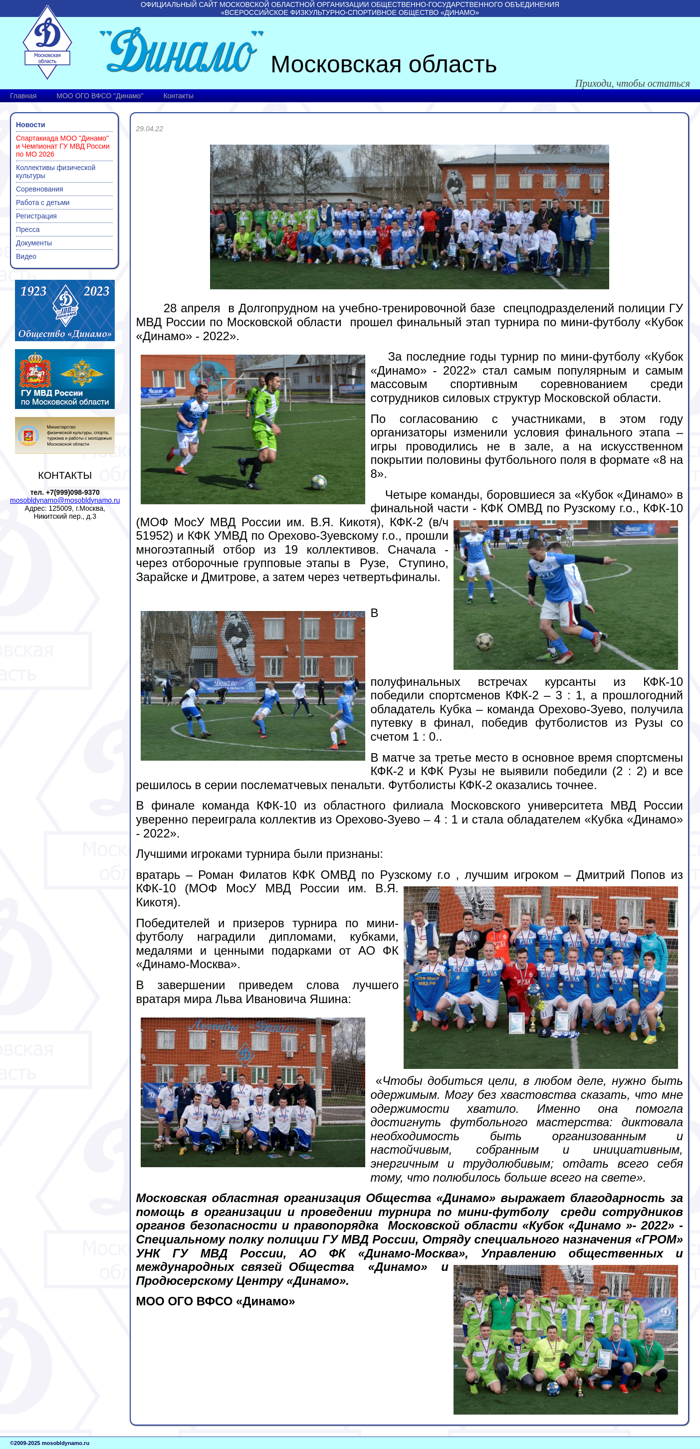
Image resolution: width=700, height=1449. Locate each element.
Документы (34, 243)
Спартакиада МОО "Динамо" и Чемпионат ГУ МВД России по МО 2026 (63, 146)
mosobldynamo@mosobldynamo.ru (65, 500)
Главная (23, 96)
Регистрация (36, 216)
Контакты (178, 96)
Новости (30, 125)
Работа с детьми (43, 203)
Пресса (27, 229)
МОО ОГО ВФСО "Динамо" (99, 96)
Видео (26, 256)
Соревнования (39, 189)
